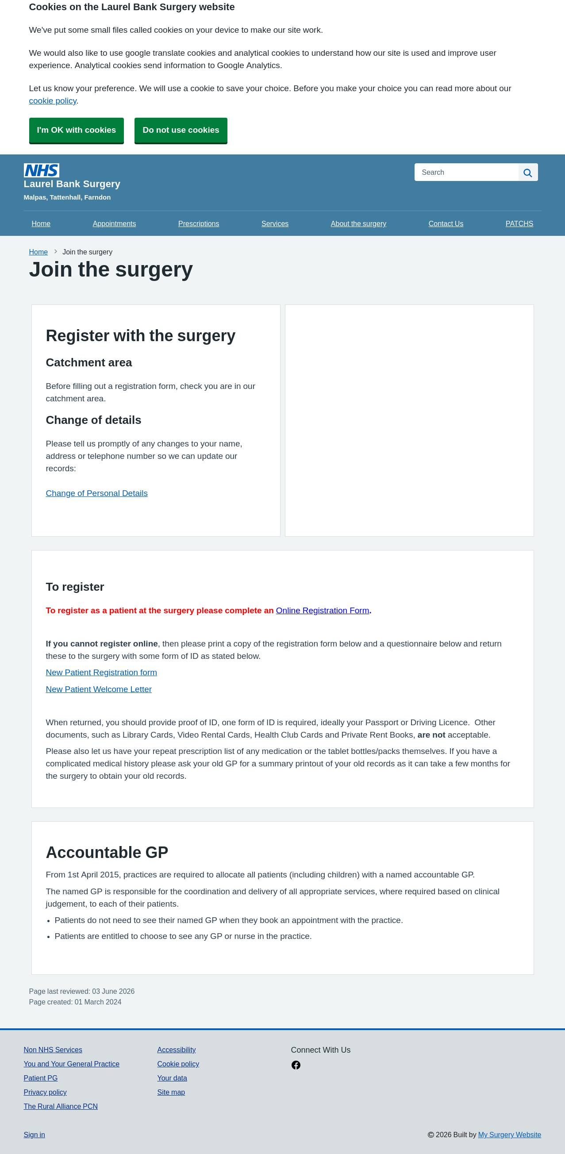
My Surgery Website (510, 1134)
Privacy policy (45, 1092)
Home (41, 223)
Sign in (34, 1134)
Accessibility (176, 1049)
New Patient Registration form (102, 672)
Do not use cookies (180, 130)
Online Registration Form (322, 610)
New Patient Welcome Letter (99, 689)
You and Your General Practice (72, 1063)
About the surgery (358, 223)
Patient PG (41, 1077)
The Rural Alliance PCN (61, 1106)
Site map (171, 1092)
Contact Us (446, 223)
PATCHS (520, 223)
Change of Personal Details (97, 493)
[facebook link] (296, 1066)
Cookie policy (178, 1063)
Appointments (114, 223)
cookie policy (53, 100)
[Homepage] (214, 176)
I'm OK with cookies (76, 130)
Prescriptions (198, 223)
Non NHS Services (53, 1049)
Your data (172, 1077)
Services (274, 223)
